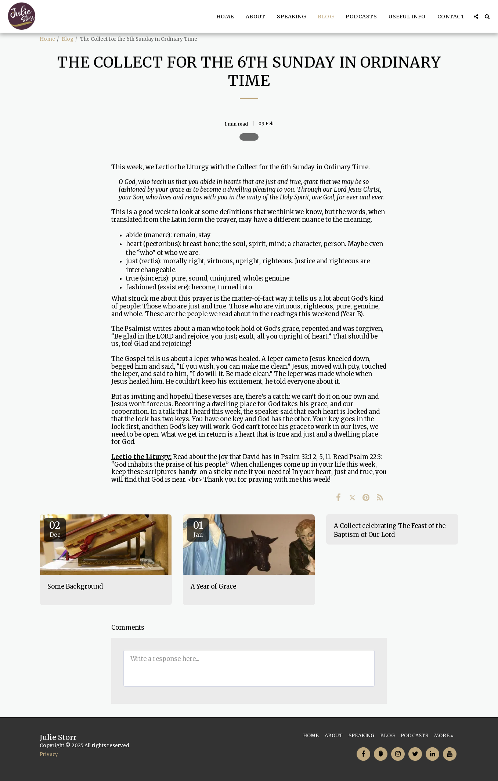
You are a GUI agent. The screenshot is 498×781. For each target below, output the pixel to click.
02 (55, 528)
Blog (67, 39)
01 (198, 528)
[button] (476, 16)
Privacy (49, 754)
